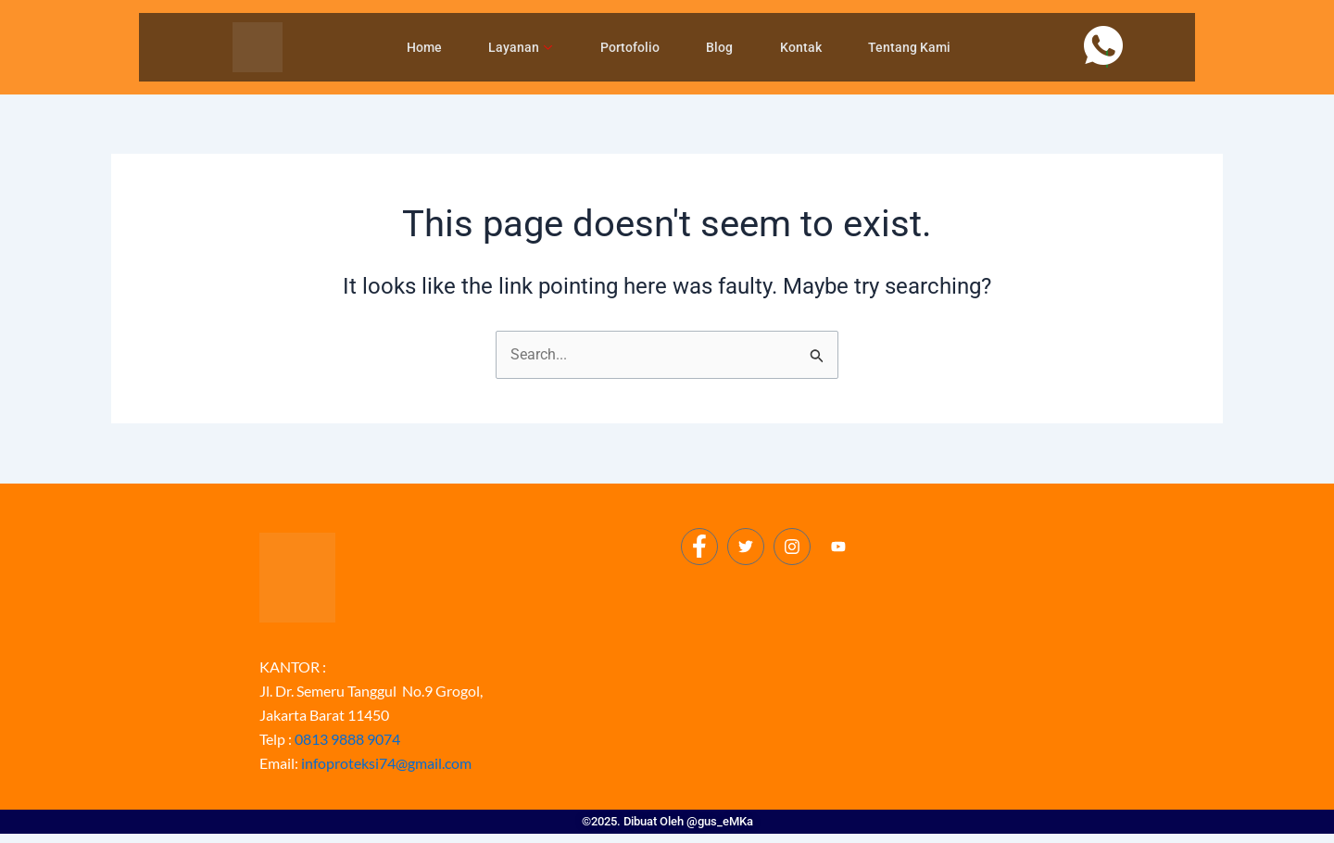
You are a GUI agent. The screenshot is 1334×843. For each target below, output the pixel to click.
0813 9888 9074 (347, 739)
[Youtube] (838, 547)
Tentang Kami (905, 47)
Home (427, 47)
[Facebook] (699, 546)
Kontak (798, 47)
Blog (718, 47)
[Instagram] (792, 546)
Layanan (522, 47)
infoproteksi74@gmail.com (386, 763)
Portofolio (630, 47)
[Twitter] (745, 546)
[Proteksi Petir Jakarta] (878, 676)
